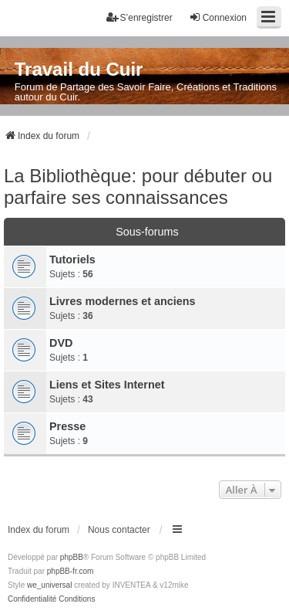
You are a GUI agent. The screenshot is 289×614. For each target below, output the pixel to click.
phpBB (71, 557)
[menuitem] (32, 599)
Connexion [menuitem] (218, 17)
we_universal (49, 585)
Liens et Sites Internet (107, 384)
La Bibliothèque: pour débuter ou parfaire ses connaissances (138, 186)
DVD (60, 343)
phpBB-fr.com (70, 571)
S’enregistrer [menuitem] (139, 17)
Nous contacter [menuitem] (119, 529)
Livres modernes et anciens (122, 301)
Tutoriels (72, 259)
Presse (67, 426)
